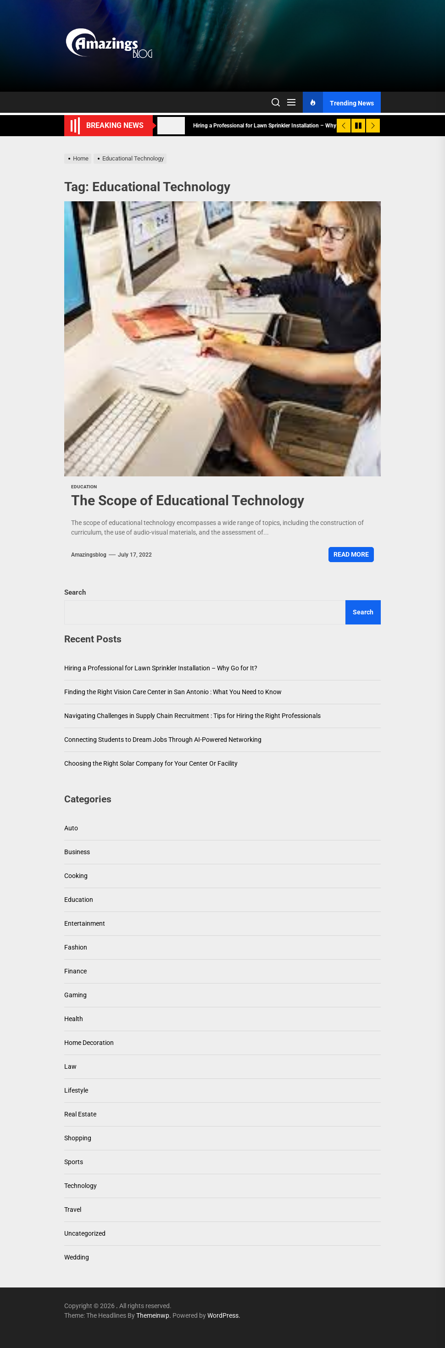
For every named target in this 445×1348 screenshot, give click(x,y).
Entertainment (84, 923)
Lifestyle (76, 1090)
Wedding (76, 1257)
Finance (75, 971)
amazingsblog (88, 555)
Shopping (77, 1138)
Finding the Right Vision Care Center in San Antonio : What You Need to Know (173, 692)
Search (75, 592)
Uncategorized (85, 1233)
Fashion (75, 947)
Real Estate (80, 1114)
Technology (80, 1185)
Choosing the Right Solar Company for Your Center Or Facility (151, 763)
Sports (73, 1162)
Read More (351, 554)
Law (70, 1066)
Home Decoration (89, 1042)
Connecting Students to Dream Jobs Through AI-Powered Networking (162, 739)
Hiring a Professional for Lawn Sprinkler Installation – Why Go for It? (160, 668)
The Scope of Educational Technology (187, 500)
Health (73, 1018)
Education (84, 486)
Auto (71, 828)
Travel (72, 1209)
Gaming (75, 995)
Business (77, 852)
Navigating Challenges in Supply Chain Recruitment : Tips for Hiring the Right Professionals (192, 715)
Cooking (76, 875)
